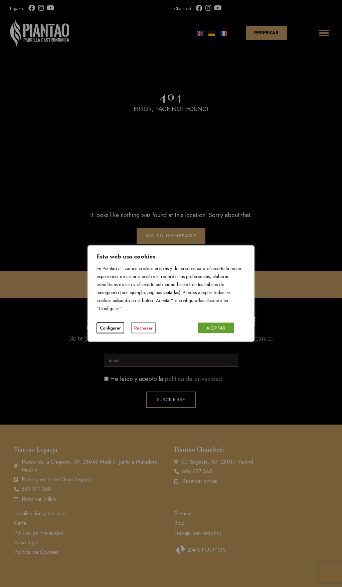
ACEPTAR (215, 328)
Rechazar (143, 328)
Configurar (110, 328)
